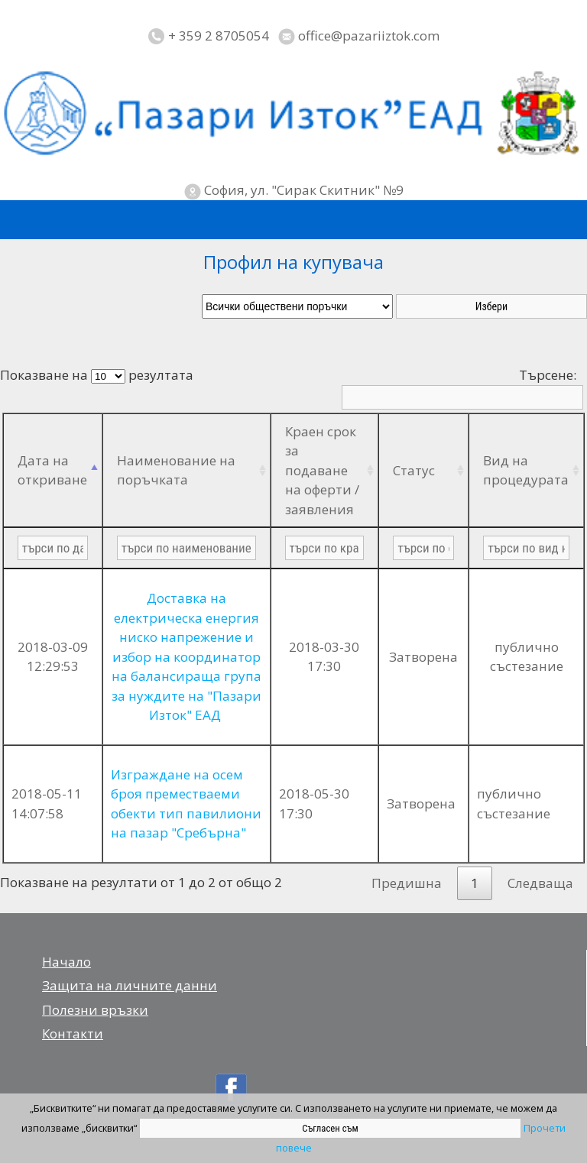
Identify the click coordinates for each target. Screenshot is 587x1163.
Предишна (406, 883)
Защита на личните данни (129, 985)
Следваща (540, 883)
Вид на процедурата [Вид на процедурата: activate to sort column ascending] (526, 470)
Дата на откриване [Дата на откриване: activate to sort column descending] (52, 470)
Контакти (72, 1033)
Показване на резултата (96, 375)
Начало (66, 961)
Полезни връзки (95, 1010)
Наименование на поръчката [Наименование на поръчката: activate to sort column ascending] (176, 470)
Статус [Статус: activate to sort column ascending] (414, 470)
